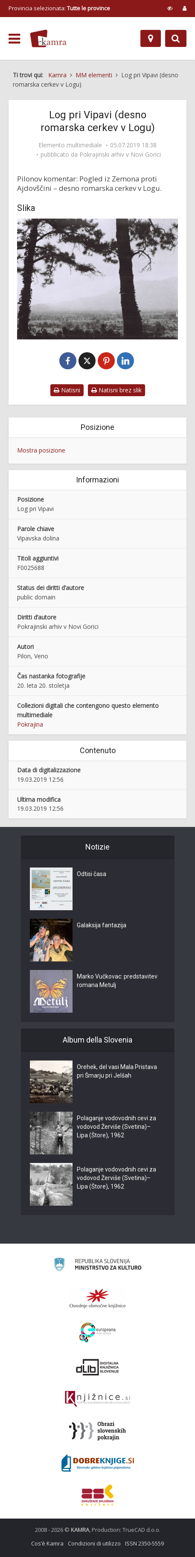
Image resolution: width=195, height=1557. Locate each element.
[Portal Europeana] (97, 1333)
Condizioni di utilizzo (94, 1543)
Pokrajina (30, 724)
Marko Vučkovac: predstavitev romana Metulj (117, 980)
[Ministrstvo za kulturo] (97, 1265)
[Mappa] (150, 38)
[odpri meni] (14, 39)
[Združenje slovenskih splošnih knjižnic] (97, 1399)
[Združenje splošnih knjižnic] (97, 1495)
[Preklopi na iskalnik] (175, 38)
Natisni (67, 390)
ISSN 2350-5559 (144, 1543)
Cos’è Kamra (47, 1543)
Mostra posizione (41, 450)
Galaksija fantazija (101, 925)
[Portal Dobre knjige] (97, 1463)
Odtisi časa (91, 874)
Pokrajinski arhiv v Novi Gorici (120, 154)
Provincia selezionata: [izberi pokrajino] (59, 8)
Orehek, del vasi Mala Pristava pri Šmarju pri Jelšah (117, 1071)
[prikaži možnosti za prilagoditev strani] (170, 8)
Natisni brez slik (116, 390)
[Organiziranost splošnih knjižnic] (97, 1298)
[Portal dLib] (97, 1367)
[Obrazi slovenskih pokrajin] (97, 1431)
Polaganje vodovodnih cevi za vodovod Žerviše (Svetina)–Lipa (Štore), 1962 (116, 1127)
